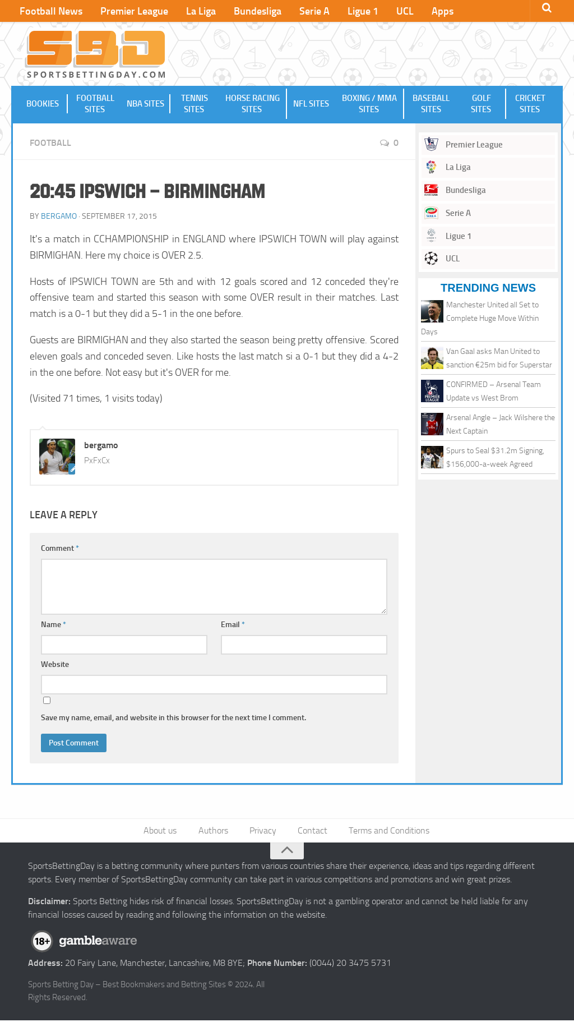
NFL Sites (310, 104)
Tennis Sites (194, 104)
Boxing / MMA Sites (369, 104)
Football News (50, 11)
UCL (391, 11)
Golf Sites (481, 104)
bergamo (59, 217)
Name (53, 625)
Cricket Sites (530, 104)
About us (163, 831)
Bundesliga (250, 11)
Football (50, 143)
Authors (215, 831)
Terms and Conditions (387, 831)
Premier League (131, 11)
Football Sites (95, 104)
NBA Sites (146, 104)
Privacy (263, 831)
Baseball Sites (430, 104)
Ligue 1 (351, 11)
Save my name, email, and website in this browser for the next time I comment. (173, 718)
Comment (60, 549)
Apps (426, 11)
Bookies (43, 104)
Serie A (305, 11)
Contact (312, 831)
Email (233, 625)
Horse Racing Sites (252, 104)
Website (55, 665)
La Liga (196, 11)
